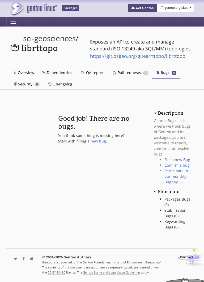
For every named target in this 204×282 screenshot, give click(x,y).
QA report (92, 72)
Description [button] (170, 113)
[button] (142, 8)
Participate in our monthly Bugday (176, 176)
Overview (24, 72)
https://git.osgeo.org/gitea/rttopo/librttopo (137, 56)
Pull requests (130, 72)
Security (27, 83)
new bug (98, 141)
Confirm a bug (177, 165)
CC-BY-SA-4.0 (56, 272)
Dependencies (57, 72)
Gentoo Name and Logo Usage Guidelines (111, 272)
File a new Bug (177, 159)
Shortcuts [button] (168, 191)
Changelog (60, 83)
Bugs (166, 72)
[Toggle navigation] (13, 22)
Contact (187, 257)
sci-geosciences (49, 38)
